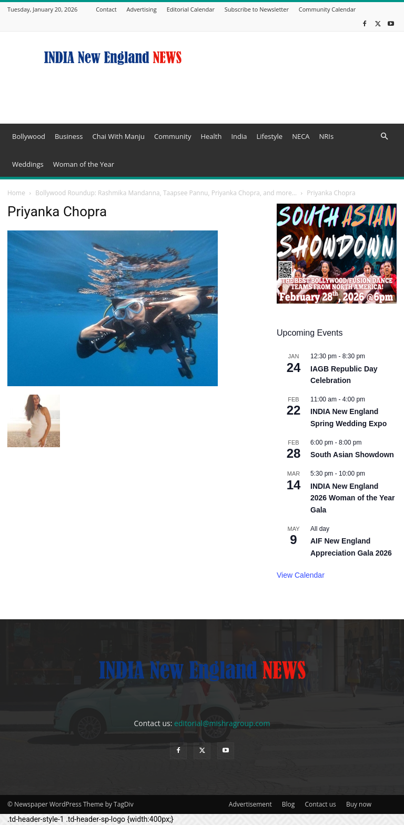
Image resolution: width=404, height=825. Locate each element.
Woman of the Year (83, 164)
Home (16, 192)
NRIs (326, 136)
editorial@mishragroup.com (222, 723)
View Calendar (301, 575)
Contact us (320, 804)
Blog (288, 804)
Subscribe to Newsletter (257, 9)
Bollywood (28, 136)
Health (210, 136)
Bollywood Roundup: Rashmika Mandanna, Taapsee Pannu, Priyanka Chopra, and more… (166, 192)
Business (69, 136)
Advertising (142, 9)
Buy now (358, 804)
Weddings (28, 164)
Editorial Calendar (191, 9)
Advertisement (250, 804)
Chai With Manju (118, 136)
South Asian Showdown (352, 454)
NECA (300, 136)
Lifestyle (269, 136)
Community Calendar (327, 9)
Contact (106, 9)
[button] (384, 137)
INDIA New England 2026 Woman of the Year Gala (352, 498)
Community (172, 136)
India (239, 136)
